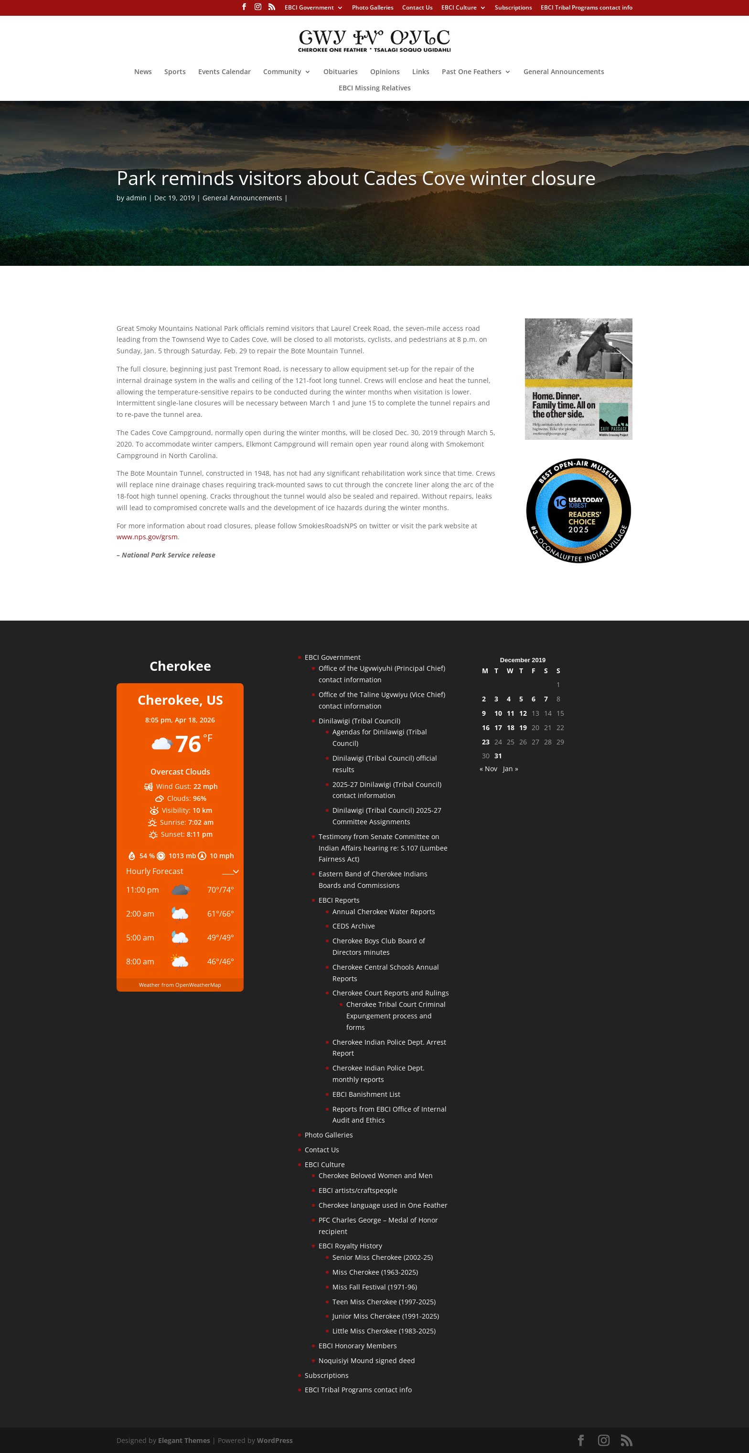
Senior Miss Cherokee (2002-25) (382, 1257)
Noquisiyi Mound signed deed (367, 1360)
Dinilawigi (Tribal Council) (359, 720)
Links (420, 72)
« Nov (488, 768)
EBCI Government (309, 8)
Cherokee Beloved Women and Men (376, 1175)
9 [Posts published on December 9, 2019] (484, 713)
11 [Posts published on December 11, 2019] (510, 713)
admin (136, 197)
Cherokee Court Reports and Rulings (390, 992)
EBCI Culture (459, 8)
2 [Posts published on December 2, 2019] (484, 698)
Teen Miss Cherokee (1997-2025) (384, 1301)
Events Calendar (224, 72)
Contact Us (417, 8)
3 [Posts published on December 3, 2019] (496, 698)
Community (282, 72)
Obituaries (340, 72)
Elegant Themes (184, 1440)
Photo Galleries (373, 8)
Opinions (385, 72)
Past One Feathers (472, 72)
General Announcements (564, 72)
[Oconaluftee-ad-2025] (578, 561)
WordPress (275, 1440)
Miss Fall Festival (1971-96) (374, 1286)
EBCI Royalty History (350, 1245)
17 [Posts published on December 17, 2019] (498, 727)
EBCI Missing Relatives (375, 88)
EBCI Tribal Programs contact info (586, 8)
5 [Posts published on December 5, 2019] (521, 698)
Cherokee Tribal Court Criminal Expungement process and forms (396, 1016)
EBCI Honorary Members (358, 1345)
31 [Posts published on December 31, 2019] (498, 755)
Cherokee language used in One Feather (383, 1205)
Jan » (510, 768)
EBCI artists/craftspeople (358, 1190)
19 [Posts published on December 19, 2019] (523, 727)
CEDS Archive (353, 925)
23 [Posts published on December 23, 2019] (486, 741)
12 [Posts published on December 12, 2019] (523, 713)
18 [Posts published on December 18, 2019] (510, 727)
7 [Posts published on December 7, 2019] (546, 698)
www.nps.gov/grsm (147, 536)
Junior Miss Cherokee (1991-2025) (385, 1316)
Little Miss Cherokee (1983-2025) (384, 1330)
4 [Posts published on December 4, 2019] (509, 698)
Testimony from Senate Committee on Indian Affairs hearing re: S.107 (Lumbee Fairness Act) (383, 848)
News (143, 72)
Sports (175, 72)
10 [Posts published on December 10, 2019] (498, 713)
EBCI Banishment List (366, 1094)
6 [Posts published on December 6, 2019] (533, 698)
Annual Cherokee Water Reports (383, 911)
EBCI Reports (339, 900)
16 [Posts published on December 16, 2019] (486, 727)
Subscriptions (513, 8)
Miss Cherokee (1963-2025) (375, 1272)
